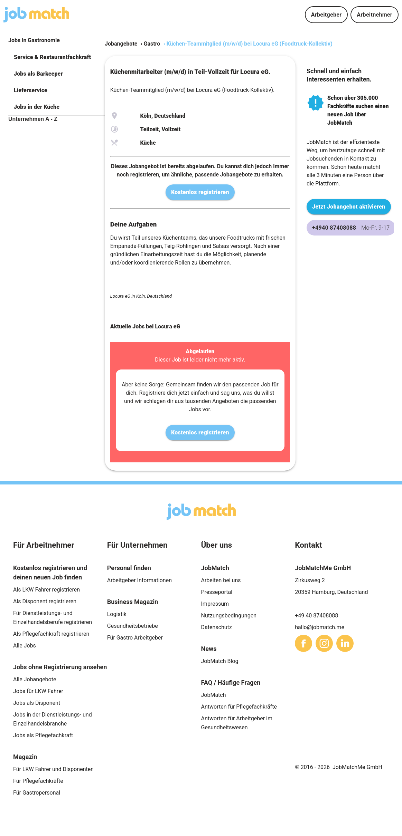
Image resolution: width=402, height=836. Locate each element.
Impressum (215, 603)
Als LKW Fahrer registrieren (46, 589)
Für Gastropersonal (36, 792)
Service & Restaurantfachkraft (52, 57)
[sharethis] (303, 643)
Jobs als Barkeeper (38, 73)
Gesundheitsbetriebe (132, 626)
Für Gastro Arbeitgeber (135, 637)
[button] (56, 57)
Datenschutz (216, 627)
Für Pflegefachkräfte (38, 781)
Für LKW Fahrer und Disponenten (53, 769)
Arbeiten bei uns (221, 580)
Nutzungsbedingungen (228, 615)
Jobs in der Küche (36, 107)
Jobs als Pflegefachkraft (43, 735)
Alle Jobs (24, 645)
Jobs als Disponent (36, 703)
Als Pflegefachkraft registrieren (51, 634)
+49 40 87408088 (316, 615)
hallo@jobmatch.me (319, 627)
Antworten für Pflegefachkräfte (239, 706)
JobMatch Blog (220, 661)
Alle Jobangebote (34, 679)
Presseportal (217, 592)
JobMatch (213, 695)
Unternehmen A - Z (32, 119)
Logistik (117, 614)
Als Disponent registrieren (44, 601)
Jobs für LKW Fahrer (38, 691)
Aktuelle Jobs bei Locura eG (145, 326)
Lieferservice (30, 90)
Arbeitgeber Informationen (139, 580)
